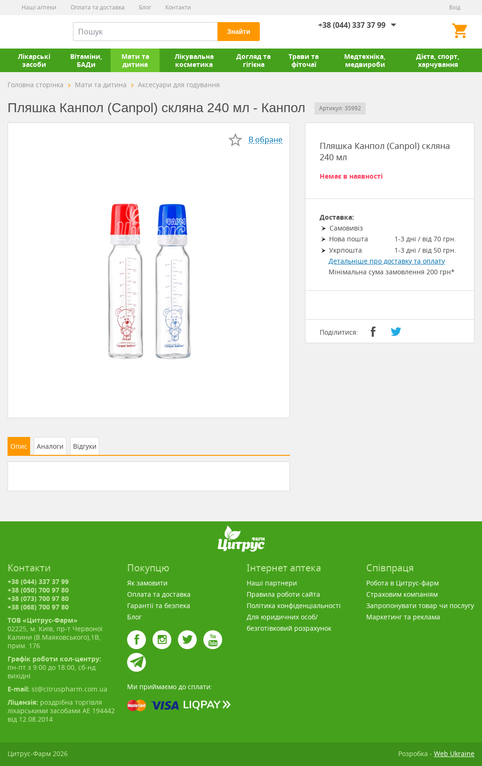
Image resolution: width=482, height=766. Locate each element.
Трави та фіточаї (304, 60)
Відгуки (84, 446)
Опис (18, 446)
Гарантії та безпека (158, 605)
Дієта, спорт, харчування (437, 60)
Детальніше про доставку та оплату (387, 260)
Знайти (238, 31)
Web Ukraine (454, 753)
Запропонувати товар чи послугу (420, 605)
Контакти (178, 7)
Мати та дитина (135, 60)
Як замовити (147, 582)
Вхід (454, 7)
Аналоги (50, 446)
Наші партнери (272, 582)
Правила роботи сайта (283, 594)
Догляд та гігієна (253, 60)
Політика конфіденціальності (294, 605)
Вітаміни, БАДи (86, 60)
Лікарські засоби (34, 60)
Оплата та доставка (98, 7)
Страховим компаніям (402, 594)
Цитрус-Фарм (30, 31)
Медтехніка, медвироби (365, 60)
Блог (145, 7)
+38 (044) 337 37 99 (352, 25)
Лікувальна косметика (194, 60)
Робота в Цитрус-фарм (402, 582)
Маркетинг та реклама (403, 616)
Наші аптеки (39, 7)
